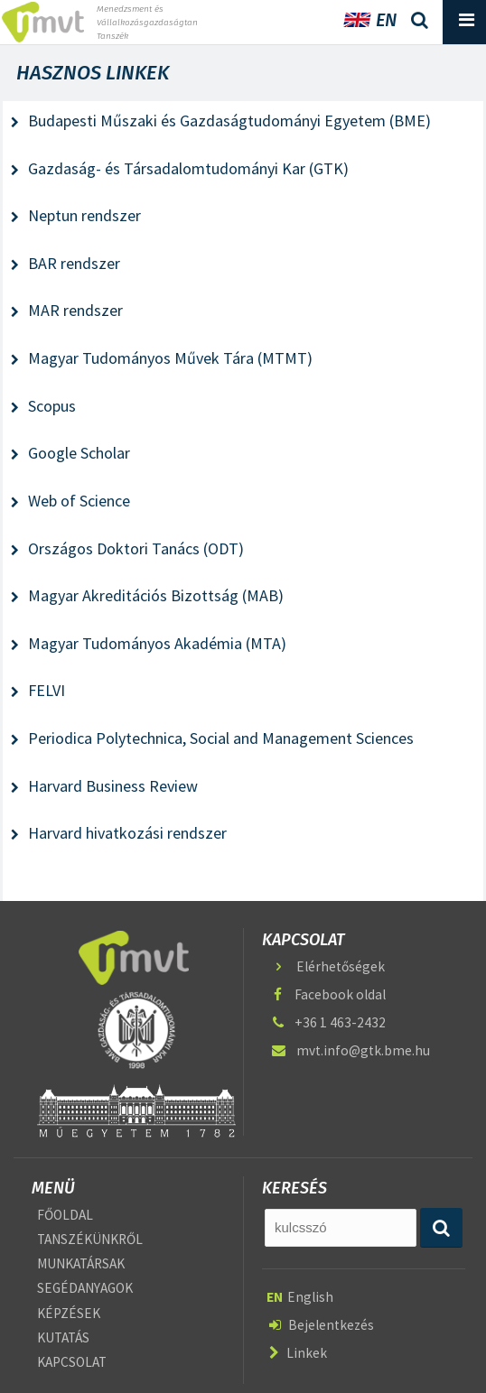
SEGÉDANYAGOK (85, 1288)
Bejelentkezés (321, 1324)
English (299, 1296)
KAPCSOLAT (72, 1362)
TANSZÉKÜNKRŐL (90, 1239)
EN (370, 20)
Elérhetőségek (327, 966)
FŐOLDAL (65, 1214)
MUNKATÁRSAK (81, 1263)
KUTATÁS (63, 1338)
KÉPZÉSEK (68, 1313)
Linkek (298, 1352)
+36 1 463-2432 (327, 1022)
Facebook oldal (327, 994)
